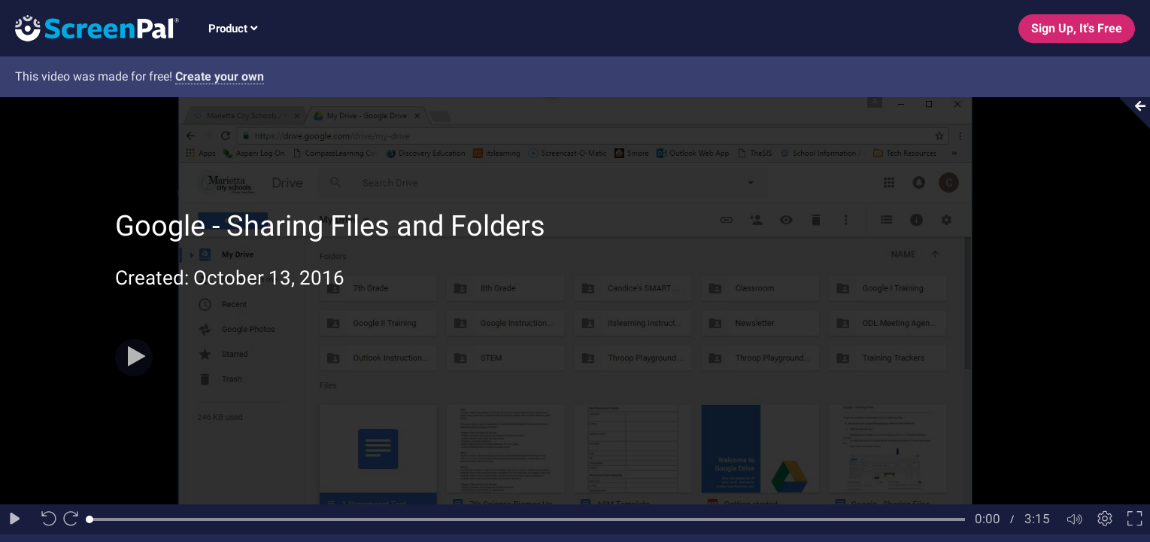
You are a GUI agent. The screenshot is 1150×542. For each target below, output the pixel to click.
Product (232, 28)
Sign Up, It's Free (1076, 28)
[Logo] (89, 27)
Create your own (219, 76)
